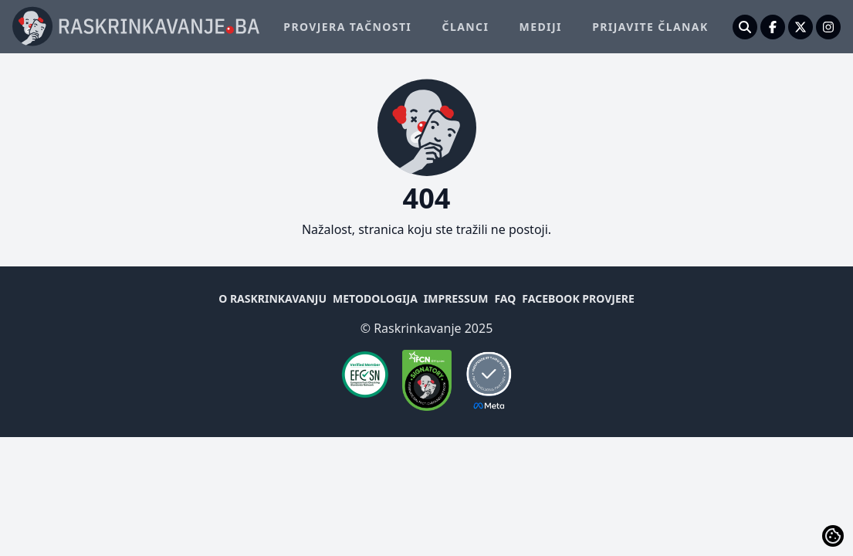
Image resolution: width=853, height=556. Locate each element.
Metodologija (375, 298)
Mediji (541, 26)
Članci (465, 26)
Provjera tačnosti (347, 26)
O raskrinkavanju (272, 298)
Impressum (456, 298)
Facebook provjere (578, 298)
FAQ (505, 298)
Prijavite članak (650, 26)
